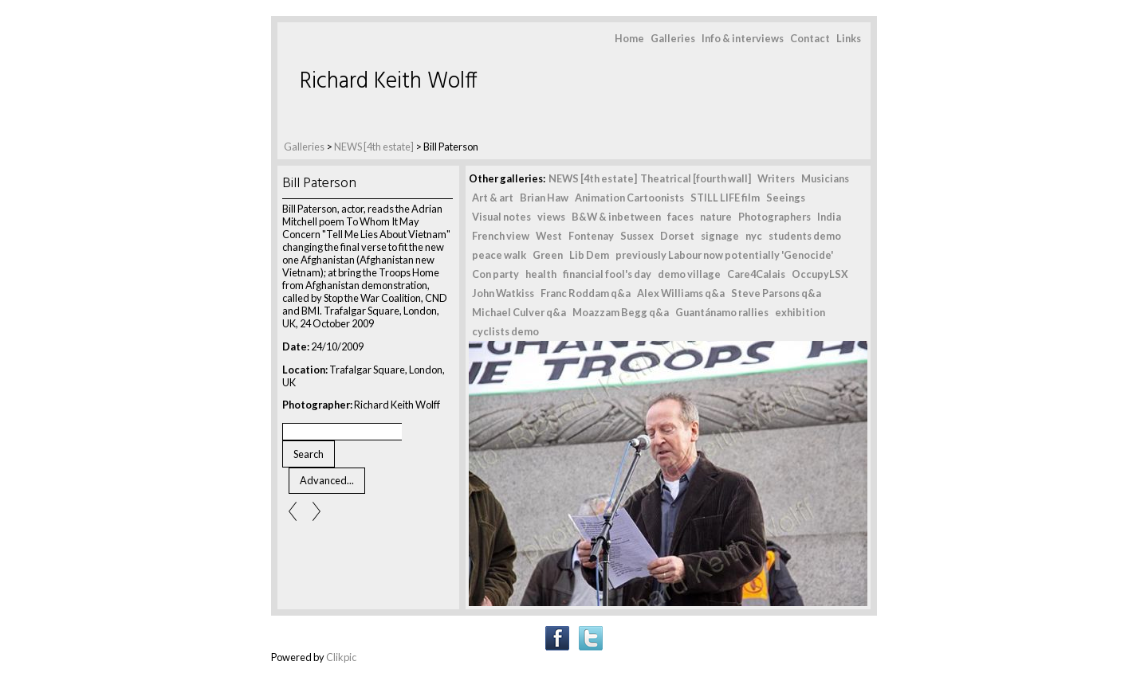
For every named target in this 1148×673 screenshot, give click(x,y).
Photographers (774, 216)
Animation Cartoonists (629, 197)
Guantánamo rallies (722, 312)
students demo (805, 235)
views (551, 216)
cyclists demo (505, 331)
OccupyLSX (820, 274)
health (540, 274)
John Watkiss (503, 293)
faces (680, 216)
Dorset (677, 235)
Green (548, 254)
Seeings (785, 197)
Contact (810, 38)
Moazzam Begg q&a (620, 312)
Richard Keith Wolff (389, 82)
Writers (776, 178)
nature (716, 216)
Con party (495, 274)
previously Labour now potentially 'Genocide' (724, 254)
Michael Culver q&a (519, 312)
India (829, 216)
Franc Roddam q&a (586, 293)
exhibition (800, 312)
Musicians (825, 178)
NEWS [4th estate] (374, 146)
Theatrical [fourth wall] (695, 178)
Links (848, 38)
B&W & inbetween (616, 216)
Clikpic (341, 657)
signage (720, 235)
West (549, 235)
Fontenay (591, 235)
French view (500, 235)
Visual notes (501, 216)
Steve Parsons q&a (776, 293)
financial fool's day (607, 274)
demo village (689, 274)
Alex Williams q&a (681, 293)
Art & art (492, 197)
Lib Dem (589, 254)
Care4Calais (756, 274)
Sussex (637, 235)
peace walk (499, 254)
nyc (753, 235)
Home (629, 38)
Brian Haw (544, 197)
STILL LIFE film (725, 197)
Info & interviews (743, 38)
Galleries (673, 38)
